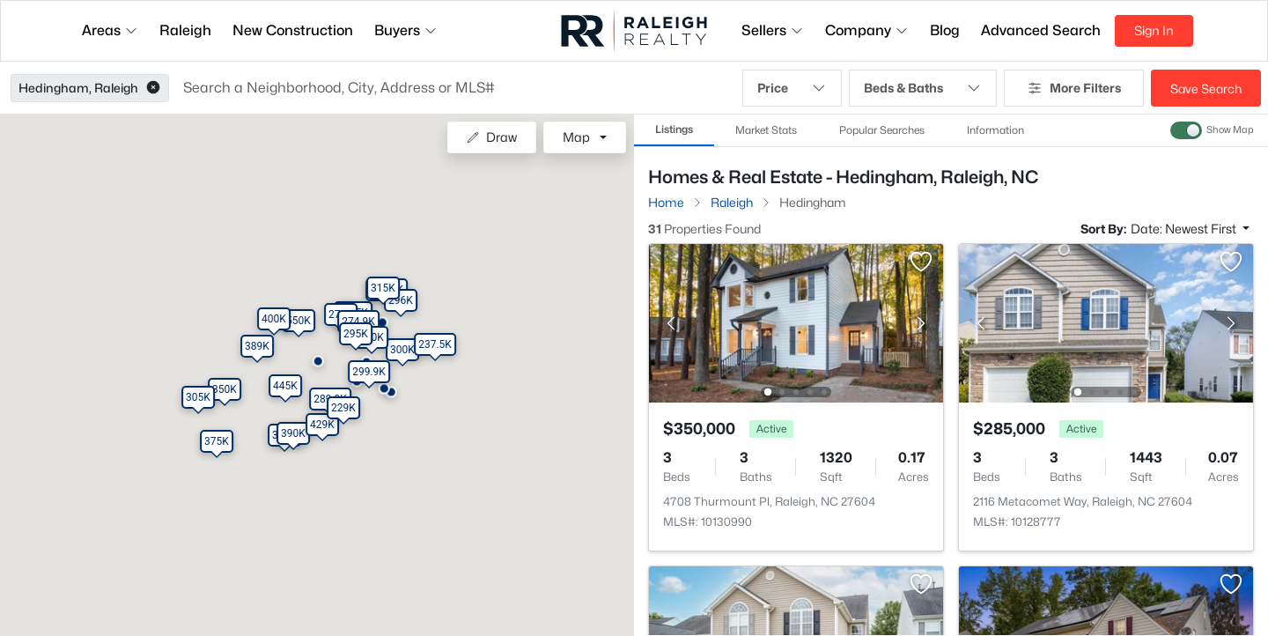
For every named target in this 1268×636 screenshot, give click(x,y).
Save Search (1206, 88)
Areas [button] (110, 30)
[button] (153, 88)
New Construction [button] (292, 30)
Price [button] (792, 88)
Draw (492, 136)
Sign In (1154, 30)
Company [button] (867, 30)
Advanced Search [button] (1041, 30)
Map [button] (576, 136)
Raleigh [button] (185, 30)
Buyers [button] (406, 30)
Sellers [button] (772, 30)
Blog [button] (945, 30)
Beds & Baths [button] (923, 88)
